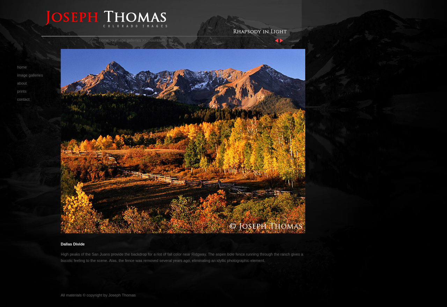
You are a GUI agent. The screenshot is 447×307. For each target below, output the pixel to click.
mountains (157, 40)
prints (22, 91)
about (22, 83)
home (104, 40)
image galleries (128, 40)
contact (23, 99)
